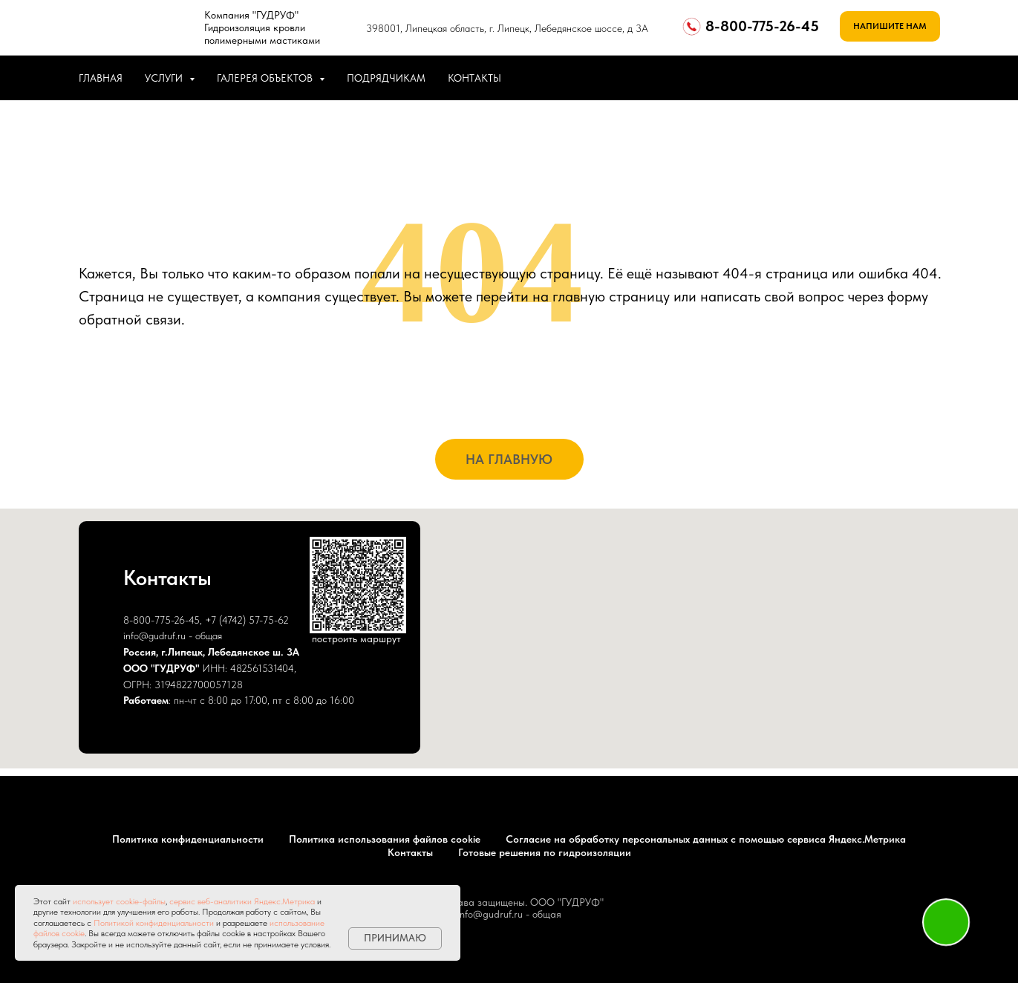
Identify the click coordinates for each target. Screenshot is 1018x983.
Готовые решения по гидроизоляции (544, 852)
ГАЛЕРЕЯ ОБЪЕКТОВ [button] (266, 78)
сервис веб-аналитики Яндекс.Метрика (242, 901)
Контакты (410, 852)
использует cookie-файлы (119, 901)
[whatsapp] (892, 78)
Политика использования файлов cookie (384, 839)
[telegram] (925, 78)
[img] (136, 24)
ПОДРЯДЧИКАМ (386, 78)
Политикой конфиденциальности (154, 923)
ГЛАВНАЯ (101, 78)
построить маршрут (356, 638)
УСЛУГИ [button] (165, 78)
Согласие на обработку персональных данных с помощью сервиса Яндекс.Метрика (706, 839)
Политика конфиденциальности (188, 839)
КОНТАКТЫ (474, 78)
